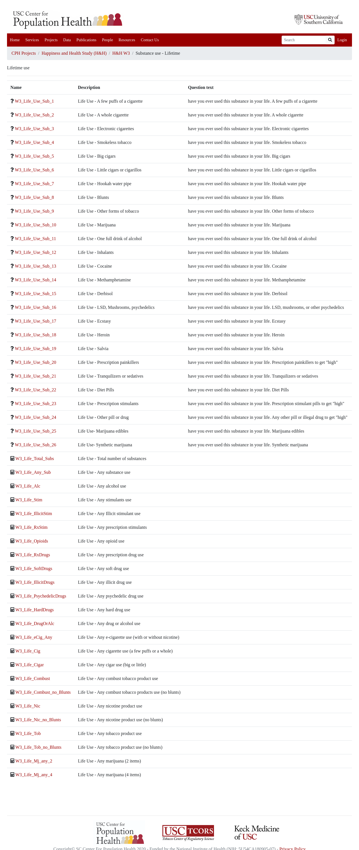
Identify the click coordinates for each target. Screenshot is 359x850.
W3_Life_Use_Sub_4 (34, 142)
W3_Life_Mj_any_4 (33, 774)
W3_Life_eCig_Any (33, 637)
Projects (51, 40)
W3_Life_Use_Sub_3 (34, 128)
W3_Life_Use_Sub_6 (34, 169)
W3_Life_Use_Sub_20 (35, 362)
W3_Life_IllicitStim (33, 513)
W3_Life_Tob (28, 733)
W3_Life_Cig (27, 651)
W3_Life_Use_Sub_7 (34, 183)
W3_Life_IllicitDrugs (35, 582)
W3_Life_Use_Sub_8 (34, 197)
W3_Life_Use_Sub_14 (35, 279)
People (107, 40)
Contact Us (150, 40)
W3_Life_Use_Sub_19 (35, 348)
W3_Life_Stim (28, 499)
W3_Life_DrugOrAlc (34, 623)
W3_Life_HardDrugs (34, 609)
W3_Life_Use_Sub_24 (35, 417)
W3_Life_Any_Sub (33, 472)
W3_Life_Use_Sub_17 (35, 321)
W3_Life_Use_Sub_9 (34, 211)
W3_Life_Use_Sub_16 (35, 307)
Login (342, 40)
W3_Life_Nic (27, 706)
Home (15, 40)
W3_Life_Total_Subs (34, 458)
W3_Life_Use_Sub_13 (35, 266)
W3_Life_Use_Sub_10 (35, 224)
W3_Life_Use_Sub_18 (35, 334)
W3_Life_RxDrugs (32, 554)
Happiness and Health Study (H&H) (74, 53)
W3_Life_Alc (27, 486)
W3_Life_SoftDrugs (33, 568)
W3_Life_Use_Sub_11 (35, 238)
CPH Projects (23, 53)
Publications (86, 40)
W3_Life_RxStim (31, 527)
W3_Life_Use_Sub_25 (35, 431)
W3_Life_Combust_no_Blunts (43, 692)
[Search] (304, 40)
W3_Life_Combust (32, 678)
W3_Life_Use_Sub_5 (34, 156)
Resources (127, 40)
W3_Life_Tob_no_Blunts (38, 747)
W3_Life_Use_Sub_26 (35, 444)
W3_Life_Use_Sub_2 (34, 114)
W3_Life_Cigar (29, 664)
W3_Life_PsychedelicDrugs (40, 596)
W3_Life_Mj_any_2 (33, 761)
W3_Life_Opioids (31, 541)
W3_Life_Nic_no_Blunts (38, 719)
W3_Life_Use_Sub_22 (35, 389)
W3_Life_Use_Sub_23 (35, 403)
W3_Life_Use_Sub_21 (35, 376)
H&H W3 (121, 53)
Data (67, 40)
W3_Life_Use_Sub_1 (34, 101)
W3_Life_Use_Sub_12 (35, 252)
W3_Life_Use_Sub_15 (35, 293)
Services (32, 40)
